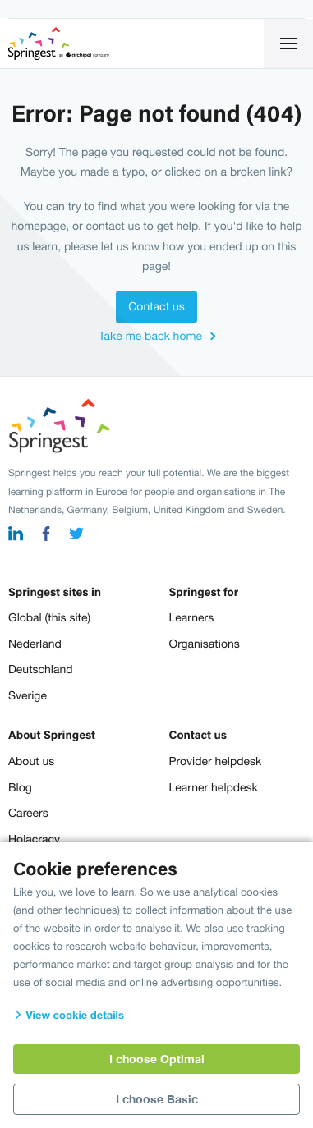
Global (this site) (49, 617)
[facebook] (46, 535)
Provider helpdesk (215, 761)
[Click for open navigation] (288, 43)
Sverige (27, 695)
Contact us (156, 306)
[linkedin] (15, 535)
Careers (28, 812)
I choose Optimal (157, 1059)
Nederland (35, 643)
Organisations (204, 643)
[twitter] (76, 535)
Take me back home (150, 335)
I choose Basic (157, 1099)
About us (31, 761)
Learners (191, 617)
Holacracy (34, 839)
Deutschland (40, 669)
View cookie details (68, 1014)
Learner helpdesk (213, 787)
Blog (20, 787)
